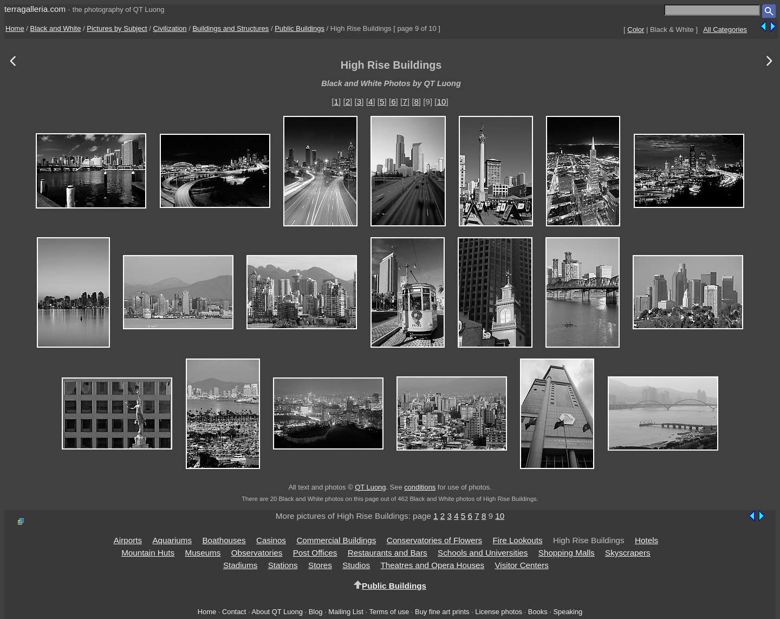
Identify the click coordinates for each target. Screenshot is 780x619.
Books (538, 612)
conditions (419, 487)
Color (635, 29)
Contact (234, 612)
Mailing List (345, 612)
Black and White (55, 28)
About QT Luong (276, 612)
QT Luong (370, 487)
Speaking (567, 612)
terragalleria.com (35, 9)
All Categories (725, 29)
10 (441, 101)
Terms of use (389, 612)
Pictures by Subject (117, 28)
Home (14, 28)
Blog (316, 612)
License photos (498, 612)
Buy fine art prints (442, 612)
